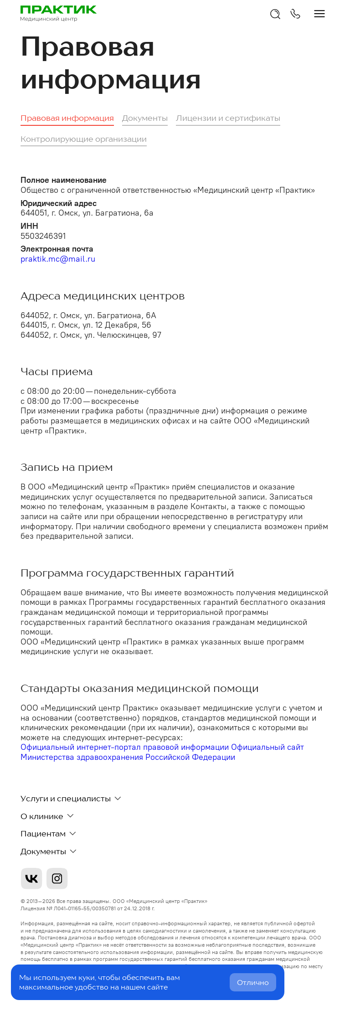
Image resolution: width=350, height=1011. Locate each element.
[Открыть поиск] (275, 13)
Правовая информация (67, 118)
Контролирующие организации (84, 139)
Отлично (253, 982)
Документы (145, 118)
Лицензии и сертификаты (228, 118)
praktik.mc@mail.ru (58, 259)
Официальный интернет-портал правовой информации (126, 747)
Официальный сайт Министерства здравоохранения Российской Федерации (162, 752)
